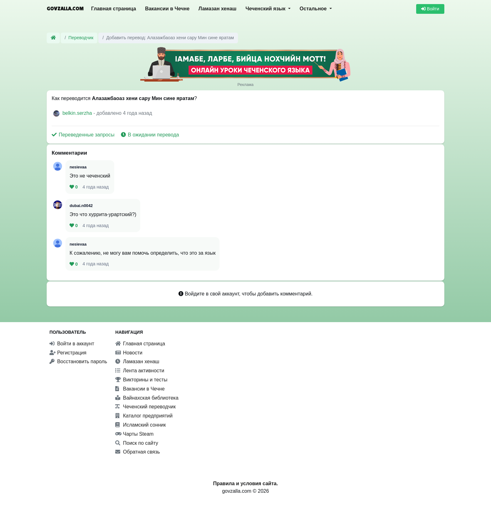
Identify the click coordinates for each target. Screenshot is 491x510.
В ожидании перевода (150, 134)
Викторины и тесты (141, 379)
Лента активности (139, 370)
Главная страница (113, 8)
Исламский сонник (140, 425)
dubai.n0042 (81, 205)
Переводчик (81, 37)
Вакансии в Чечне (167, 8)
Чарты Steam (134, 434)
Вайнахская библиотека (146, 398)
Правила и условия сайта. (245, 483)
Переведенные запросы (84, 134)
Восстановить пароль (78, 361)
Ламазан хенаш (217, 8)
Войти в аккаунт (71, 343)
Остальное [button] (314, 8)
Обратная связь (137, 451)
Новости (128, 352)
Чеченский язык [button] (266, 8)
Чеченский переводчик (145, 406)
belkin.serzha (77, 113)
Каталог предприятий (144, 415)
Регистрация (67, 352)
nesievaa (78, 167)
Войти (430, 8)
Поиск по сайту (136, 443)
